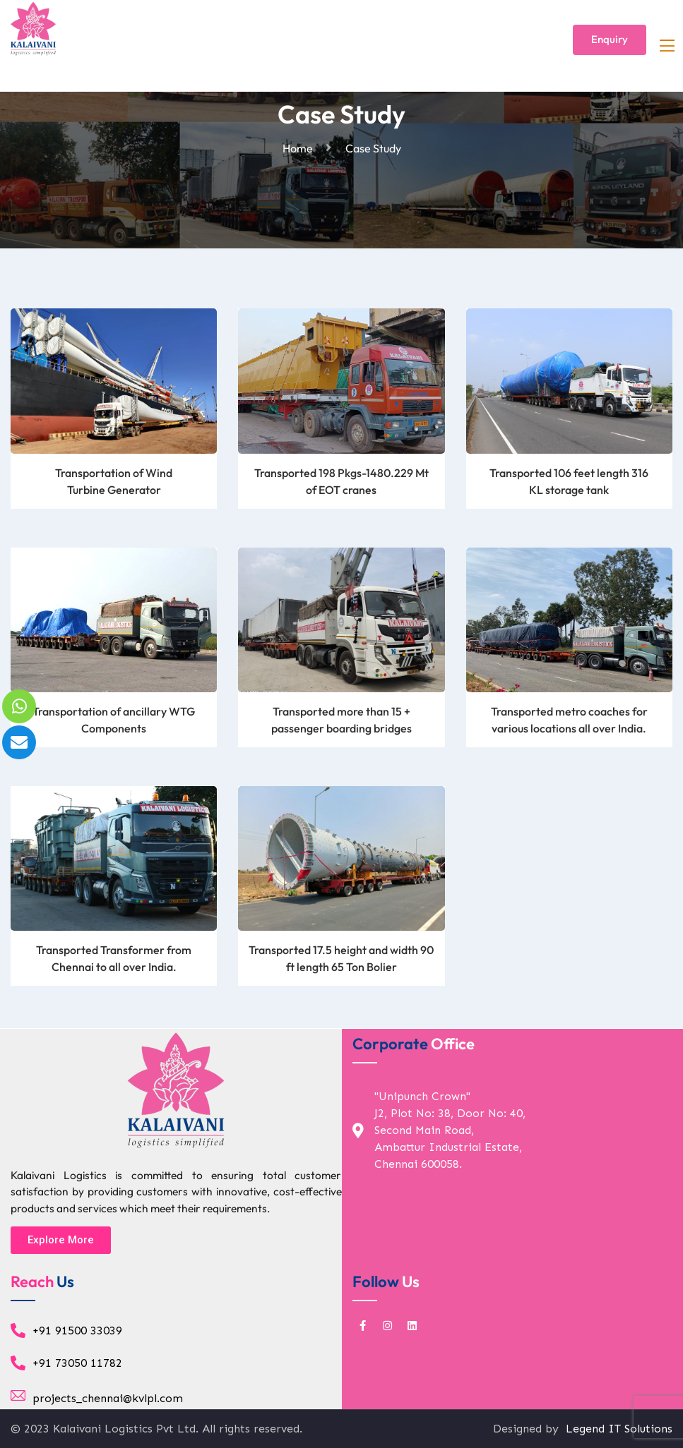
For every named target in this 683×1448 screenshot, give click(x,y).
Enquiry (609, 39)
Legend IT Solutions (617, 1428)
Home (300, 148)
